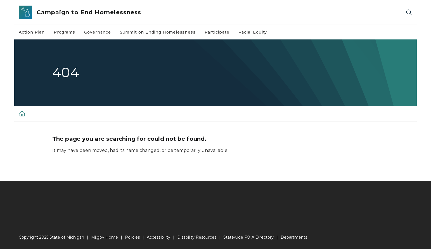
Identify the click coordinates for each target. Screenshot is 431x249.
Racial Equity (252, 32)
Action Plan (32, 32)
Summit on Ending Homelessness (158, 32)
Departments (294, 237)
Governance (97, 32)
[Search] (409, 12)
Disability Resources (196, 237)
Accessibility (158, 237)
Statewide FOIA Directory (248, 237)
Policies (132, 237)
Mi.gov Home (104, 237)
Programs (64, 32)
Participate (217, 32)
